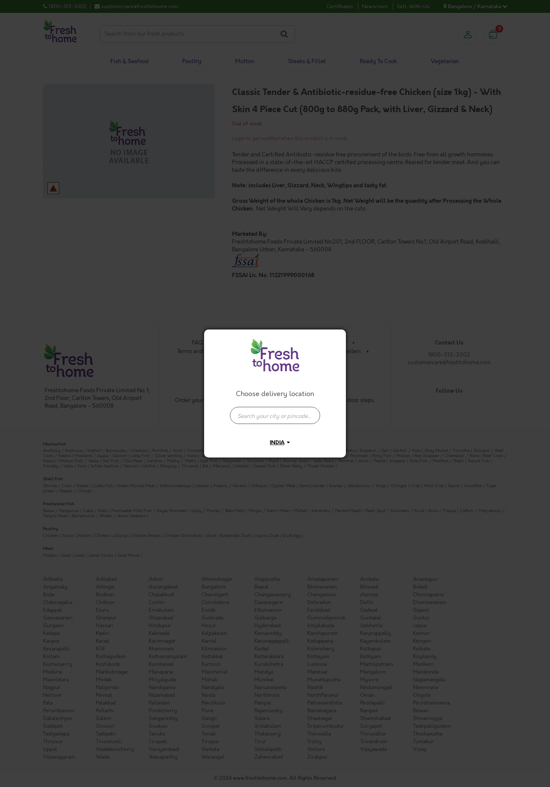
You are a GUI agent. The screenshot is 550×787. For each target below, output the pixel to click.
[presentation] (275, 415)
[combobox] (275, 411)
